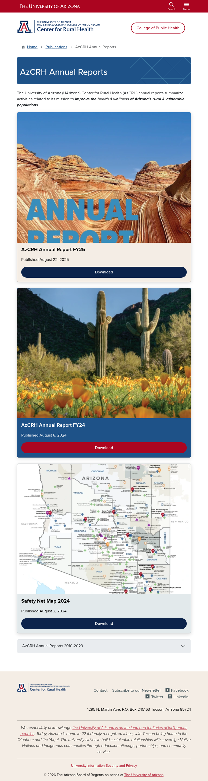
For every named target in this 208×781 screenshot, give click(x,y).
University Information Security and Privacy (104, 765)
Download (104, 272)
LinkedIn (181, 696)
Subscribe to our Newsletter (136, 690)
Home (32, 47)
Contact (101, 690)
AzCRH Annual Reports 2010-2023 (52, 645)
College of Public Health (158, 28)
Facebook (179, 690)
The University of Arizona (144, 775)
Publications (56, 47)
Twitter (157, 696)
